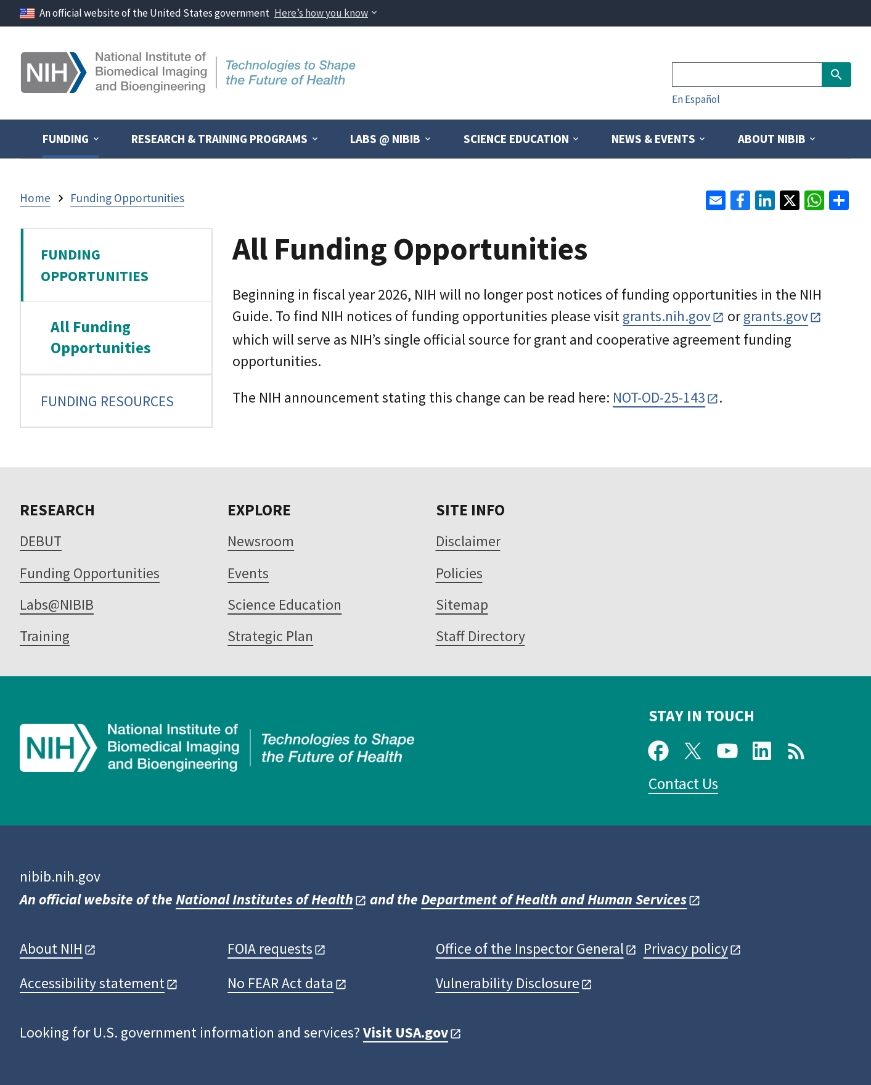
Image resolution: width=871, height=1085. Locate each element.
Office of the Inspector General (530, 948)
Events (248, 573)
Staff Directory (480, 636)
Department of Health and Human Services (554, 899)
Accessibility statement (92, 983)
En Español (696, 99)
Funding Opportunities (90, 573)
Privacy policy (686, 948)
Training (45, 636)
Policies (459, 573)
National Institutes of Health (264, 899)
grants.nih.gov (667, 316)
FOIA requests (270, 948)
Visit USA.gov (405, 1032)
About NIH (51, 948)
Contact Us (683, 783)
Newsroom (260, 541)
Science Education (284, 604)
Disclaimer (468, 541)
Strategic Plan (270, 636)
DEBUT (41, 541)
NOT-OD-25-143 (659, 397)
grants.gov (775, 316)
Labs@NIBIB (57, 604)
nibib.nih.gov (60, 876)
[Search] (747, 74)
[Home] (189, 88)
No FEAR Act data (280, 983)
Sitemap (462, 604)
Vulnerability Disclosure (507, 983)
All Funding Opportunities (101, 337)
